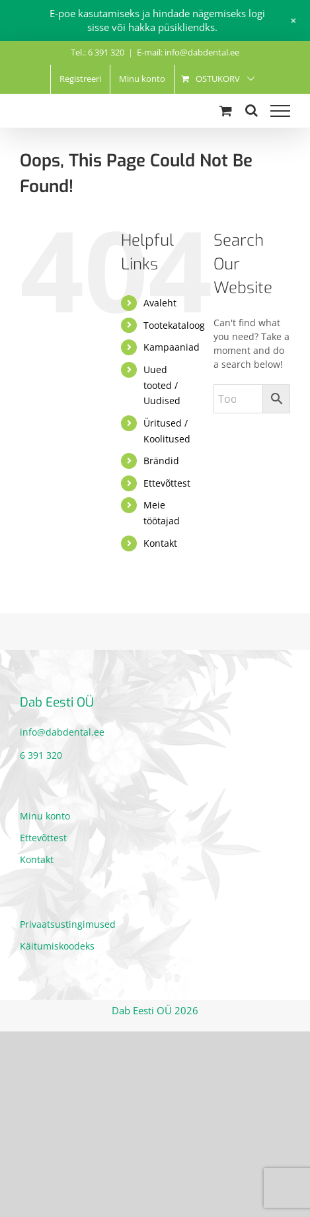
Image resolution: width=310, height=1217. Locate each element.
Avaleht (159, 302)
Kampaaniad (171, 347)
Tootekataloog (174, 325)
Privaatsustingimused (68, 924)
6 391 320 (41, 755)
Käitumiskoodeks (57, 946)
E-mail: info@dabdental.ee (188, 52)
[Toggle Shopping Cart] (225, 111)
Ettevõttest (166, 483)
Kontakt (160, 543)
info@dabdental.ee (62, 732)
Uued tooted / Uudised (161, 385)
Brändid (161, 460)
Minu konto (45, 816)
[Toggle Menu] (280, 111)
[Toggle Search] (251, 110)
